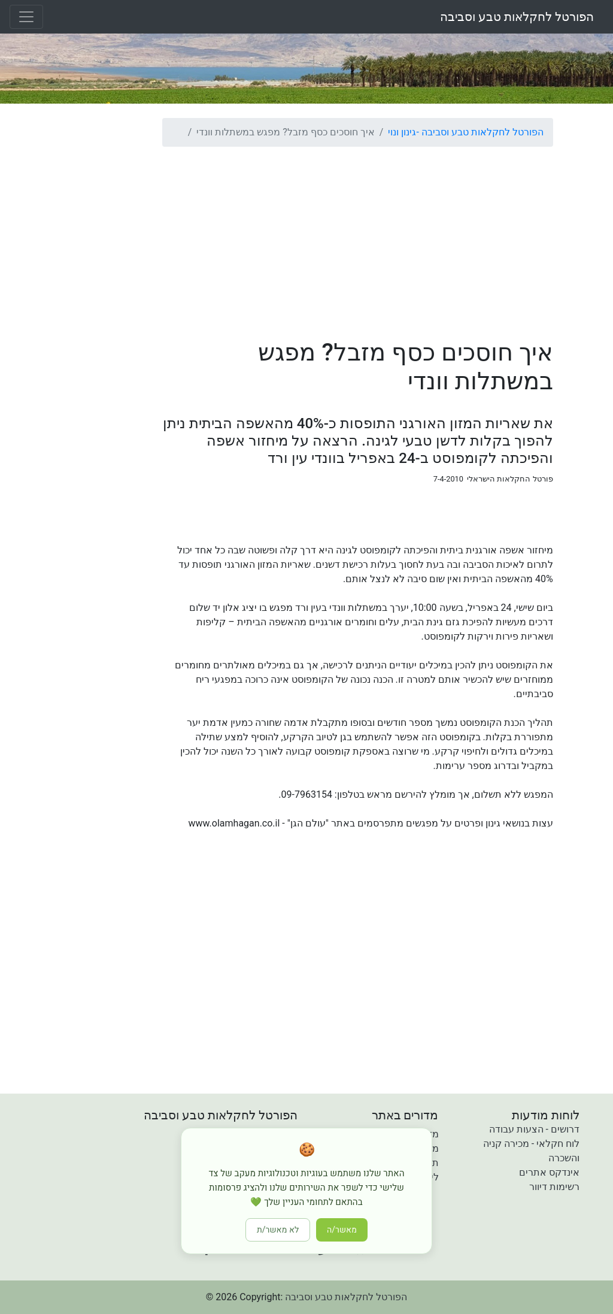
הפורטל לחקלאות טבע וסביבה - (479, 132)
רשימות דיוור (554, 1186)
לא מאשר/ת (278, 1230)
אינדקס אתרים (549, 1172)
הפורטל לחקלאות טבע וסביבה (517, 17)
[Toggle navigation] (26, 17)
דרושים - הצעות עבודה (534, 1129)
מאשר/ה (342, 1230)
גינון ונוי (402, 132)
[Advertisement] (357, 240)
